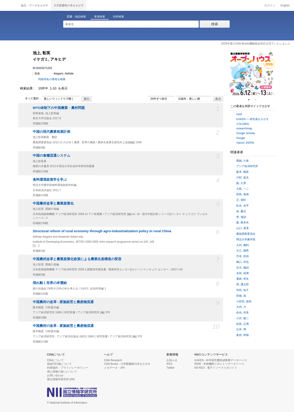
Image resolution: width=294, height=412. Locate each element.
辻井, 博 (241, 329)
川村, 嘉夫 (242, 177)
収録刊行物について (59, 363)
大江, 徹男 (242, 250)
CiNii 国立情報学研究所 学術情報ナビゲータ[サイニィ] (9, 5)
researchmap (244, 128)
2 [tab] (257, 99)
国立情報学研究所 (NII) (61, 379)
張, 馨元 (241, 211)
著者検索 (99, 16)
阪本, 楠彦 (242, 171)
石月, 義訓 (242, 267)
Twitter (170, 367)
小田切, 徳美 (243, 301)
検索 (214, 24)
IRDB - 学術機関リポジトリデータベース (219, 363)
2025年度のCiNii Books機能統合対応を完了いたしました (255, 43)
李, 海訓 (241, 217)
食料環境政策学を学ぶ (50, 179)
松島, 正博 (242, 324)
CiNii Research (113, 360)
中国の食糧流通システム (51, 155)
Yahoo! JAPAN (245, 142)
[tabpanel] (252, 74)
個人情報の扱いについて (62, 371)
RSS (169, 363)
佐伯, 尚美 (242, 312)
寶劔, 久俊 (242, 160)
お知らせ (171, 360)
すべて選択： (30, 99)
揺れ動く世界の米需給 (50, 283)
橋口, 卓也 (242, 262)
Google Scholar (245, 133)
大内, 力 (241, 306)
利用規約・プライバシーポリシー (67, 367)
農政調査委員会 (245, 233)
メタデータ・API (114, 367)
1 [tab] (250, 99)
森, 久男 (241, 183)
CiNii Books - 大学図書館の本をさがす (127, 363)
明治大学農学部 (245, 239)
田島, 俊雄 (242, 194)
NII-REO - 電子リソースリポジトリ (215, 367)
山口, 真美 (242, 228)
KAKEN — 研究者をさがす (252, 119)
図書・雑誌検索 (76, 16)
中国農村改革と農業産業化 (53, 203)
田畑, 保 (241, 295)
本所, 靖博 (242, 273)
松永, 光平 (242, 205)
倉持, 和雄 (242, 335)
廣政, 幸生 (242, 278)
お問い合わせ (55, 375)
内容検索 (118, 16)
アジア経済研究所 (247, 166)
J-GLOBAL (242, 124)
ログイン (269, 5)
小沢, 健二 (242, 318)
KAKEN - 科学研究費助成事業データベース (220, 360)
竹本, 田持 (242, 256)
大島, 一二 (242, 188)
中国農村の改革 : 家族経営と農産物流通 (63, 302)
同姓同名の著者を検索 (51, 79)
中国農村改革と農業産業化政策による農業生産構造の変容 (77, 259)
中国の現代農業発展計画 (51, 131)
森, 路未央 (242, 222)
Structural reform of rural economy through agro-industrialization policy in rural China (102, 231)
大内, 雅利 (242, 245)
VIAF (239, 114)
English (285, 5)
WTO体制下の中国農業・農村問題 (59, 108)
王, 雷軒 (241, 200)
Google (240, 138)
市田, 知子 (242, 290)
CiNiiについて (55, 360)
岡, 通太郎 (242, 284)
